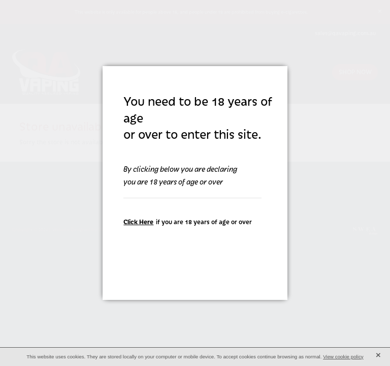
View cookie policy (343, 356)
